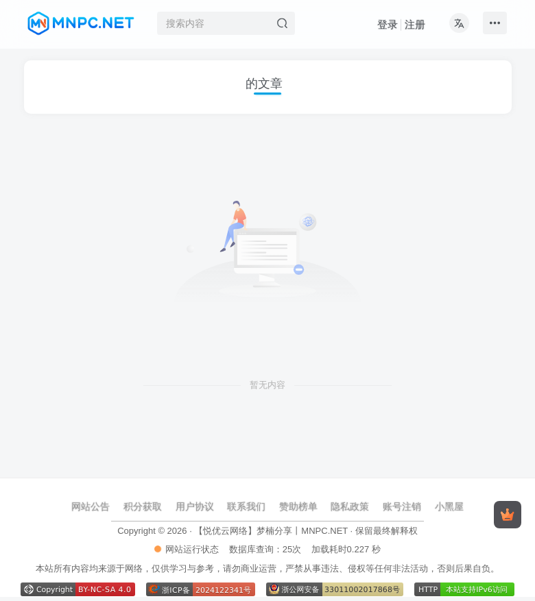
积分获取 (142, 506)
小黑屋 (449, 506)
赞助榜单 (298, 506)
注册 (415, 24)
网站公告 (90, 506)
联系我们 (246, 506)
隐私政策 (350, 506)
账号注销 (402, 506)
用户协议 (195, 506)
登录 (387, 24)
